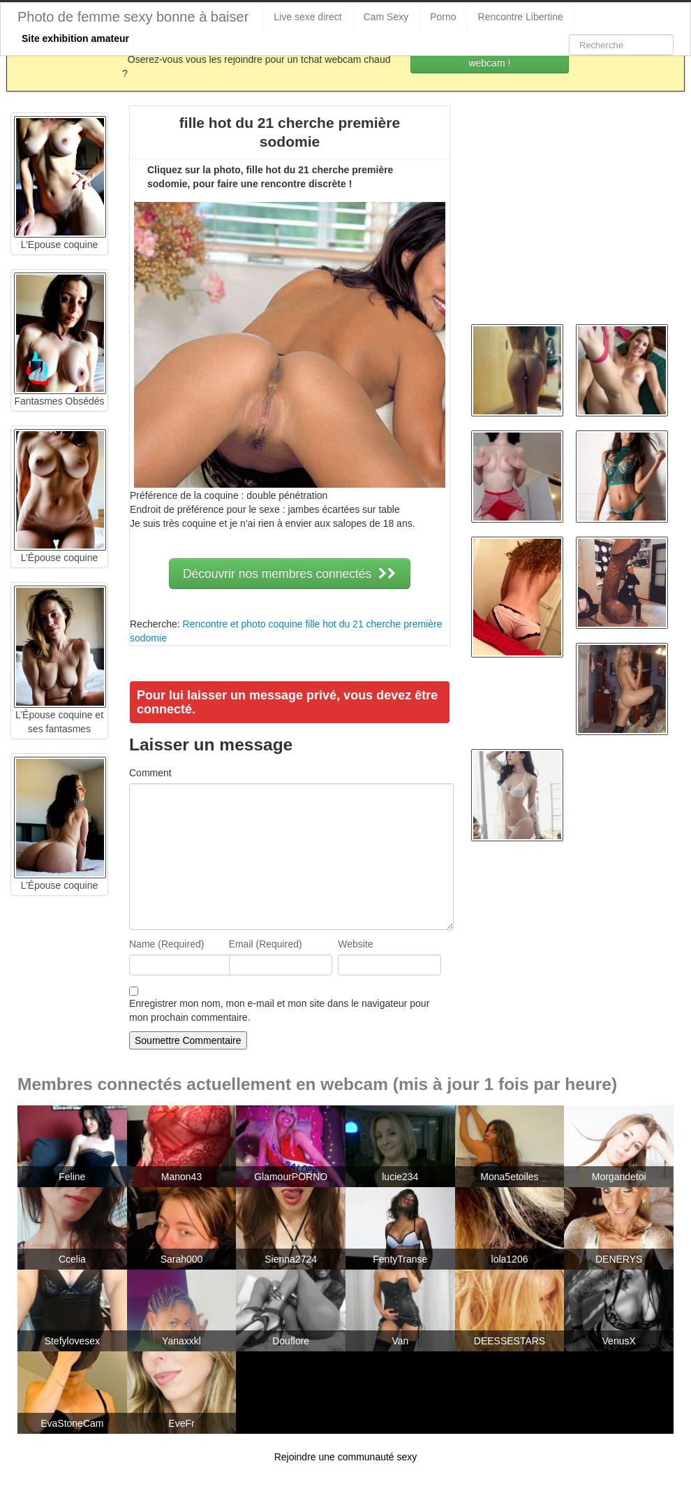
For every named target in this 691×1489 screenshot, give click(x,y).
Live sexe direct (307, 16)
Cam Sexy (386, 16)
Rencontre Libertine (520, 16)
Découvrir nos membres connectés (289, 574)
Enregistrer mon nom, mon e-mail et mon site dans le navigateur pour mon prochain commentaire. (279, 1010)
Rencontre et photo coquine (242, 624)
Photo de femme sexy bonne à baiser (132, 16)
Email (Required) (265, 944)
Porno (443, 16)
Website (355, 944)
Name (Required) (166, 944)
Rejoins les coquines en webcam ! (490, 55)
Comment (150, 772)
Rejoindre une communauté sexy (345, 1456)
